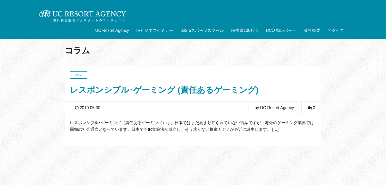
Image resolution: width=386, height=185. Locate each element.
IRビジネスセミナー (154, 30)
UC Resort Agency (112, 30)
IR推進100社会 (245, 30)
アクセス (335, 30)
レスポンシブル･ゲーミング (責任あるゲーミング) (164, 90)
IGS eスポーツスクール (202, 30)
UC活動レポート (281, 30)
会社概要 (312, 30)
